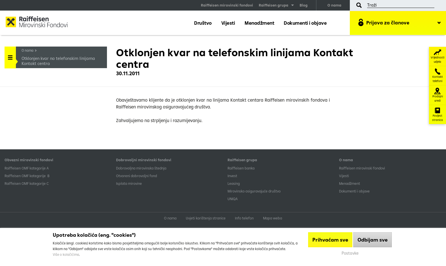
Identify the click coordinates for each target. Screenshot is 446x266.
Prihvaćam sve (330, 239)
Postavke (350, 253)
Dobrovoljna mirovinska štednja (141, 168)
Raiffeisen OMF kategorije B (27, 175)
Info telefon (244, 218)
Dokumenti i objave (305, 23)
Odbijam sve (372, 239)
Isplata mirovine (129, 183)
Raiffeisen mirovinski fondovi (227, 5)
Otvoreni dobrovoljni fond (136, 175)
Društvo (203, 23)
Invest (232, 175)
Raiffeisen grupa (273, 5)
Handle (10, 55)
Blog (304, 5)
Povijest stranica (437, 114)
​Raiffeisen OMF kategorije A (27, 168)
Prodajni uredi (437, 95)
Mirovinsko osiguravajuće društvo (254, 191)
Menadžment (259, 23)
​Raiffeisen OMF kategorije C (27, 183)
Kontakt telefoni (437, 75)
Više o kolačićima (66, 254)
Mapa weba (272, 218)
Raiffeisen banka (241, 168)
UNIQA (233, 198)
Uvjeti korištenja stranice (206, 218)
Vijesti (228, 23)
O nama (334, 5)
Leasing (234, 183)
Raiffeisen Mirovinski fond (41, 22)
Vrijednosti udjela (437, 56)
